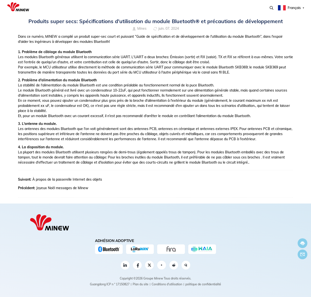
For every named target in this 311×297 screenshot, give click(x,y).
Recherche (271, 8)
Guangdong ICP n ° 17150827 (110, 284)
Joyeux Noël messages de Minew (62, 188)
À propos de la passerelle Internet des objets (67, 179)
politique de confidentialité (203, 284)
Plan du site (140, 284)
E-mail (302, 254)
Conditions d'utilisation (167, 284)
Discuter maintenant (302, 243)
